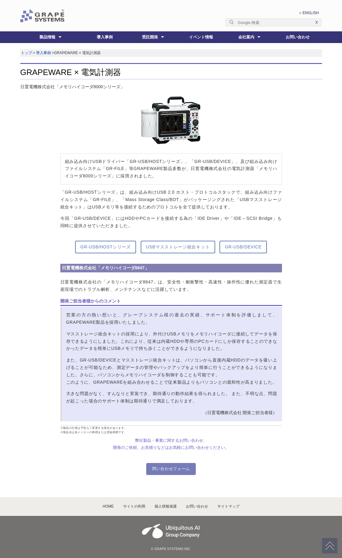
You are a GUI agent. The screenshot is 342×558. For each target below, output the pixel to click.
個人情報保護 (166, 506)
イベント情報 (201, 37)
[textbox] (273, 22)
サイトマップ (228, 506)
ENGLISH (311, 13)
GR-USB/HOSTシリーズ (105, 246)
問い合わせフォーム (171, 468)
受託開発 (150, 37)
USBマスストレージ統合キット (178, 246)
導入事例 (105, 37)
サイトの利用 (134, 506)
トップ (26, 53)
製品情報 (47, 37)
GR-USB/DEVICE (243, 246)
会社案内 (246, 37)
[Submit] (233, 22)
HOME (108, 506)
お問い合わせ (298, 37)
